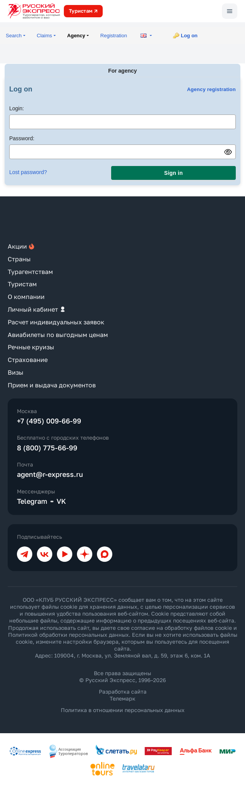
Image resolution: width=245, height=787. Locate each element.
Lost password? (28, 172)
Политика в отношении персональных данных (123, 710)
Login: (16, 108)
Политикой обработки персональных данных (68, 634)
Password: (21, 138)
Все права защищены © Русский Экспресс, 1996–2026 (122, 676)
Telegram (32, 501)
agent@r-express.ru (50, 474)
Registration (113, 35)
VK (61, 501)
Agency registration (211, 89)
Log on (189, 35)
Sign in (173, 173)
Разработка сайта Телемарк (123, 695)
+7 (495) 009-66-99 (49, 421)
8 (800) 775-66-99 (47, 447)
